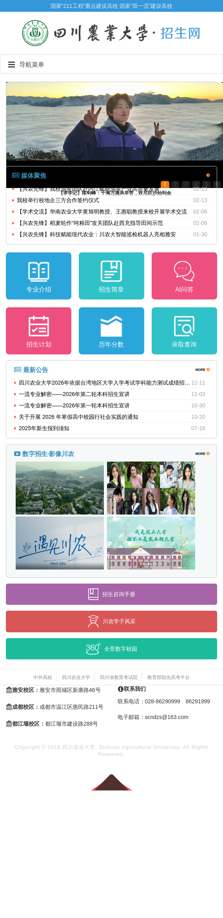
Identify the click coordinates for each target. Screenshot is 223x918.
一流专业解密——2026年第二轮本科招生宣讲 (74, 394)
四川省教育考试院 (119, 677)
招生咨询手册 (111, 594)
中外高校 (42, 677)
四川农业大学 (76, 677)
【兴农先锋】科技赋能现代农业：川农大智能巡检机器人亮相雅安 (96, 234)
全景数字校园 (111, 649)
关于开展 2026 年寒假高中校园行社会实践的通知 (78, 417)
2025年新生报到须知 (44, 428)
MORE (202, 175)
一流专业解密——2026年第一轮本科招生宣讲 (74, 405)
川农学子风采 (112, 621)
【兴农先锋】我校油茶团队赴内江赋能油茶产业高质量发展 (88, 189)
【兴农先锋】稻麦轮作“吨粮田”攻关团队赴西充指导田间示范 (90, 223)
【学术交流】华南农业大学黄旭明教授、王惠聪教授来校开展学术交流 (102, 211)
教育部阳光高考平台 (168, 677)
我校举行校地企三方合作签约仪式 (58, 200)
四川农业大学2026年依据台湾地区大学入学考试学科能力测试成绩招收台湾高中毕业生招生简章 (105, 383)
